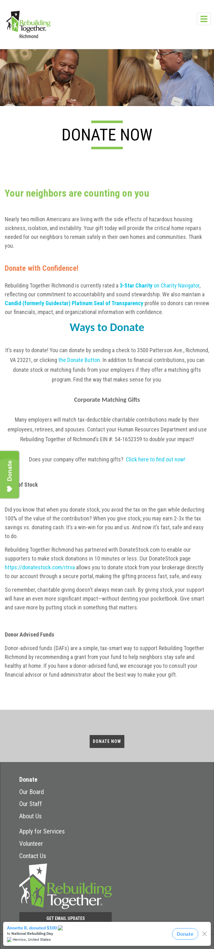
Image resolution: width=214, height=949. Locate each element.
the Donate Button (79, 360)
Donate (28, 779)
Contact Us (32, 856)
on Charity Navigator (159, 285)
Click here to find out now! (155, 459)
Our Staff (30, 804)
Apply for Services (42, 831)
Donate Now (107, 741)
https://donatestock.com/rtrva (40, 567)
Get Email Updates (65, 918)
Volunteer (31, 843)
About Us (30, 816)
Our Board (31, 792)
